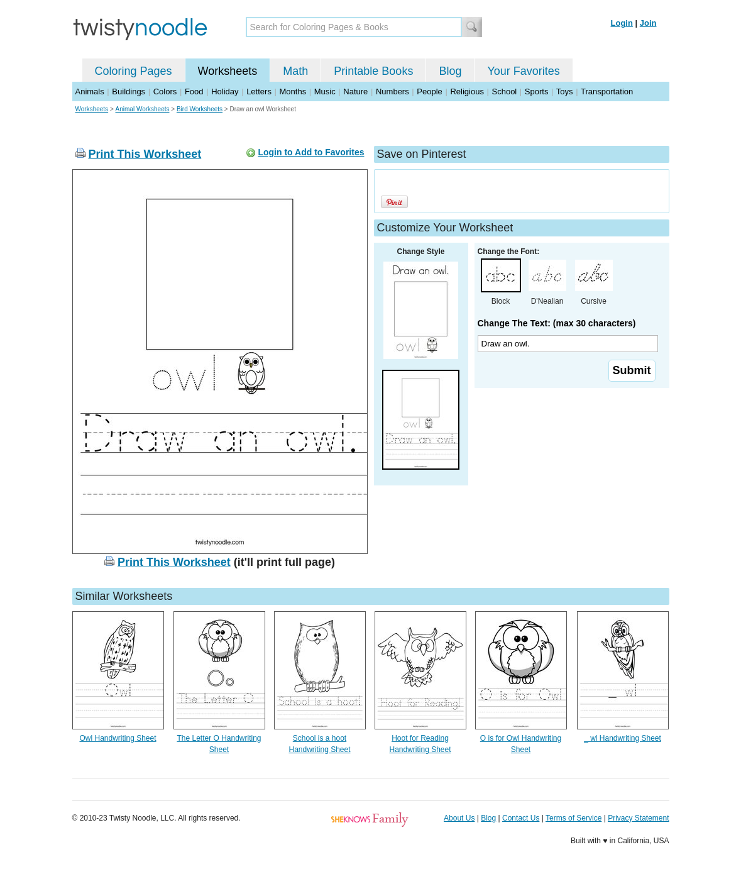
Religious (466, 91)
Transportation (607, 91)
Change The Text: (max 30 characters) (557, 323)
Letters (259, 91)
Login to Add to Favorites (311, 152)
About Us (459, 818)
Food (194, 91)
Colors (165, 91)
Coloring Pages (133, 71)
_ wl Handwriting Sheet (622, 738)
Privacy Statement (638, 818)
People (429, 91)
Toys (564, 91)
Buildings (128, 91)
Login (622, 23)
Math (295, 71)
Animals (89, 91)
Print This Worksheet (145, 154)
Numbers (392, 91)
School (504, 91)
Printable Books (373, 71)
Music (325, 91)
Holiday (224, 91)
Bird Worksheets (199, 109)
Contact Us (520, 818)
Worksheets (228, 71)
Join (648, 23)
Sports (537, 91)
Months (293, 91)
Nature (355, 91)
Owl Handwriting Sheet (117, 738)
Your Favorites (523, 71)
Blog (450, 71)
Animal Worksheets (143, 109)
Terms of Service (573, 818)
